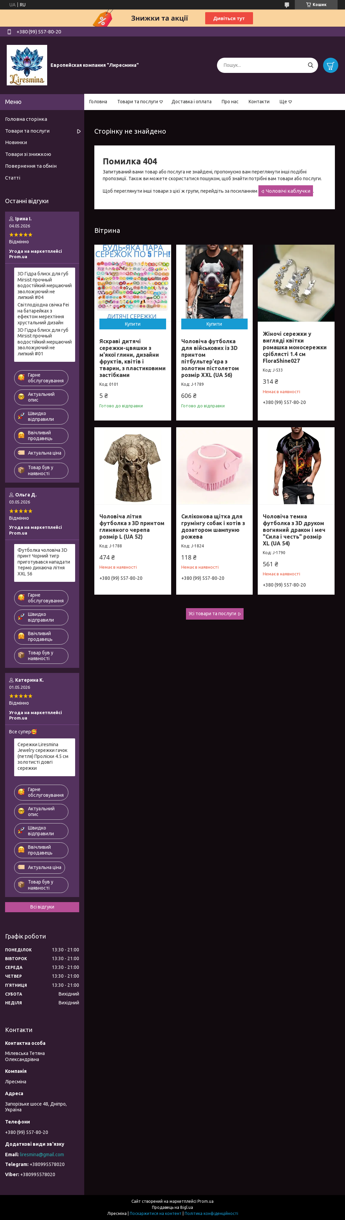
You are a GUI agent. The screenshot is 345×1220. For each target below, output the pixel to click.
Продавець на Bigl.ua (172, 1207)
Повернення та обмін (31, 166)
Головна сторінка (26, 119)
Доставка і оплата (191, 101)
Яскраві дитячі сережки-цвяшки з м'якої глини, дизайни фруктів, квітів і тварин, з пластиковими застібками (132, 358)
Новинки (16, 142)
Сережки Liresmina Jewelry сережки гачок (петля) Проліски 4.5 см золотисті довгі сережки (43, 756)
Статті (12, 178)
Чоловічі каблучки (288, 191)
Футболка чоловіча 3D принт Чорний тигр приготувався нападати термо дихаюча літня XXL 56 (44, 561)
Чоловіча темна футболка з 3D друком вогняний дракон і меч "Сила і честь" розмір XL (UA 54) (294, 529)
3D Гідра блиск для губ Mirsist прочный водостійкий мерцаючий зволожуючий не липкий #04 (45, 285)
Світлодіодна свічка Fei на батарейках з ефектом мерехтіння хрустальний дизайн (43, 313)
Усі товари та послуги (212, 613)
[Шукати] (310, 65)
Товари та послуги (137, 101)
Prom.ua (205, 1201)
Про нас (230, 101)
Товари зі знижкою (28, 154)
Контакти (259, 101)
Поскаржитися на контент (156, 1213)
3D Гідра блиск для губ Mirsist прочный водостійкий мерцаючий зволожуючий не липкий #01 (45, 341)
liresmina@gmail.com (42, 1154)
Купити (132, 324)
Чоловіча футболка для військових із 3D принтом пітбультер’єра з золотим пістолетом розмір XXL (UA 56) (210, 358)
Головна (98, 101)
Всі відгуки (42, 907)
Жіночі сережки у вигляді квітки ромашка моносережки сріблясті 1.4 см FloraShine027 (295, 347)
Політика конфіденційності (211, 1213)
